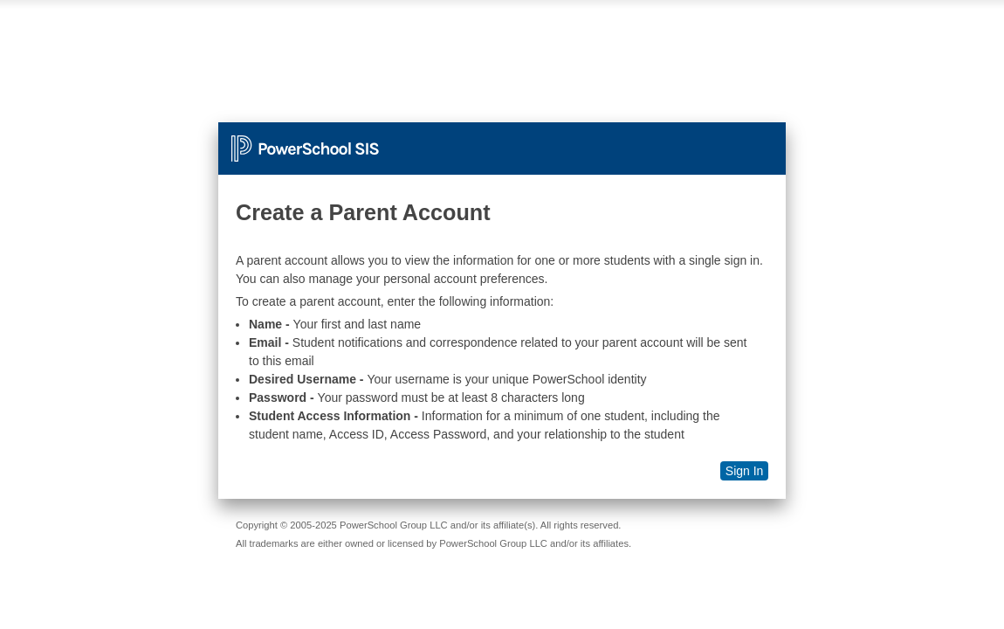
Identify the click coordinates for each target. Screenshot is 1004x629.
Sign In (744, 471)
